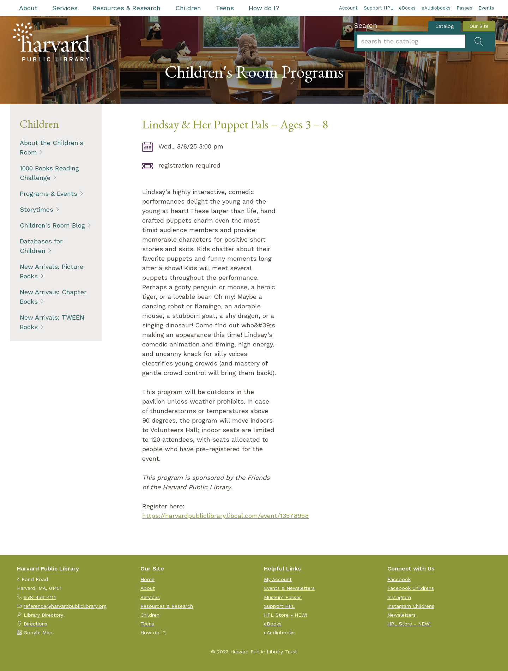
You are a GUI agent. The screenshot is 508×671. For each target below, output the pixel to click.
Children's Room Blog (52, 225)
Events (486, 8)
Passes (464, 8)
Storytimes (36, 209)
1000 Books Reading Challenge (49, 172)
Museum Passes (283, 597)
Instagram (399, 597)
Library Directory (43, 615)
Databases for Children (41, 245)
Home (147, 579)
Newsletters (401, 615)
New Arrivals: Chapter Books (53, 296)
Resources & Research (126, 8)
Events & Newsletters (289, 588)
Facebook (399, 579)
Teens (225, 8)
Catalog (444, 26)
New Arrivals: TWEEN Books (52, 322)
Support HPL (378, 8)
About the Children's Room (51, 147)
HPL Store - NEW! (285, 615)
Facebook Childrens (410, 588)
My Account (278, 579)
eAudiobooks (436, 8)
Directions (35, 624)
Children (188, 8)
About (28, 8)
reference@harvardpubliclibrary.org (65, 606)
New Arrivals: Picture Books (51, 271)
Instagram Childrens (410, 606)
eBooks (407, 8)
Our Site (479, 26)
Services (65, 8)
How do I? (264, 8)
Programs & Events (48, 193)
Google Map (38, 632)
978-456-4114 (40, 597)
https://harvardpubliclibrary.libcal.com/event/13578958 (225, 515)
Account (348, 8)
